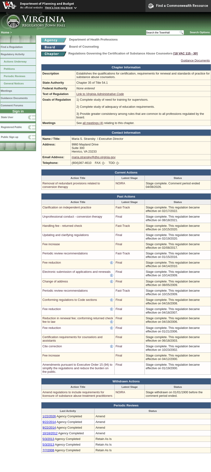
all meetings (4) (93, 123)
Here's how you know (59, 7)
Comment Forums (12, 105)
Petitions (9, 68)
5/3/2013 (48, 439)
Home (5, 32)
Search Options (200, 32)
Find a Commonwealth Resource (178, 6)
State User (7, 117)
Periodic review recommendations (65, 253)
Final (119, 216)
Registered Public (11, 127)
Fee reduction (51, 262)
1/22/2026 (49, 416)
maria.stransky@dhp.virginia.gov (94, 157)
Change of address (55, 281)
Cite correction (52, 346)
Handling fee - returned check (62, 226)
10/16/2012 (50, 433)
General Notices (14, 83)
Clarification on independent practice (66, 207)
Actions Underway (15, 61)
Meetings (6, 90)
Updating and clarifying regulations (65, 235)
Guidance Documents (14, 98)
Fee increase (51, 244)
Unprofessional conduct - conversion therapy (72, 216)
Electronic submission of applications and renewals (76, 271)
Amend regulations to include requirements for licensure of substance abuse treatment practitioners (77, 393)
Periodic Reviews (14, 76)
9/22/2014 (49, 422)
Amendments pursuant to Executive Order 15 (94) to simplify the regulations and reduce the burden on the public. (77, 368)
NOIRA (120, 183)
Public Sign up (9, 137)
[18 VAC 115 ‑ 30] (185, 53)
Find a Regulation (12, 47)
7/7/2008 (48, 450)
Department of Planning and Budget (47, 3)
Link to (100, 94)
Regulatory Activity (13, 54)
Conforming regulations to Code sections (69, 300)
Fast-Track (123, 207)
